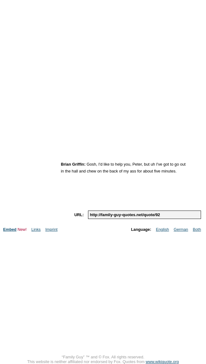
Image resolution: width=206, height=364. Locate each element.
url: (79, 214)
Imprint (51, 229)
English (162, 229)
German (181, 229)
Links (36, 229)
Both (197, 229)
